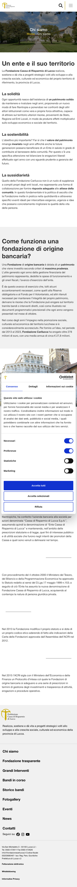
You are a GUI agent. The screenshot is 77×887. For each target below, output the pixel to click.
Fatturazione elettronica (13, 864)
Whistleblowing (9, 871)
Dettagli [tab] (33, 386)
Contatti (9, 828)
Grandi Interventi (16, 770)
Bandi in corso (14, 780)
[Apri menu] (70, 5)
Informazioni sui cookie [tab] (59, 386)
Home (31, 34)
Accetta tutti (39, 485)
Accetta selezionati (38, 496)
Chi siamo (10, 751)
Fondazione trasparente (21, 761)
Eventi (7, 809)
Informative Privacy (11, 879)
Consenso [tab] (12, 386)
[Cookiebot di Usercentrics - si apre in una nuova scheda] (59, 378)
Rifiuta (38, 506)
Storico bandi (13, 790)
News (7, 818)
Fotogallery (11, 799)
